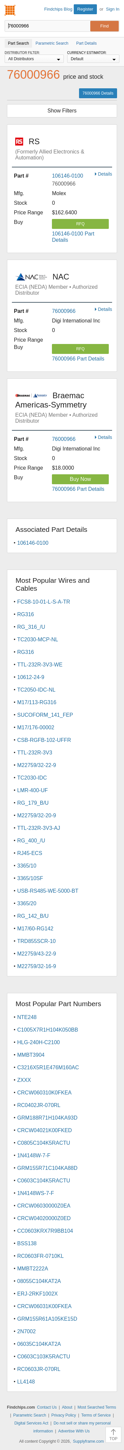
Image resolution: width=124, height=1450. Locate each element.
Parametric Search (29, 1415)
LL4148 (26, 1382)
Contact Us (47, 1407)
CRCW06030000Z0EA (43, 1206)
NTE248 (27, 1017)
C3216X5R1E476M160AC (48, 1067)
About (67, 1407)
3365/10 (26, 866)
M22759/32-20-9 (36, 815)
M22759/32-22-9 (36, 765)
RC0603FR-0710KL (40, 1256)
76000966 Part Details (78, 359)
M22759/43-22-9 (36, 954)
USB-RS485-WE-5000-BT (47, 891)
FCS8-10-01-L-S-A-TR (43, 602)
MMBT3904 (31, 1055)
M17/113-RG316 (36, 702)
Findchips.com (10, 10)
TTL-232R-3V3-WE (39, 664)
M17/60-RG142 (35, 928)
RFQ (80, 224)
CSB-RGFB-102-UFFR (44, 740)
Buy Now (80, 479)
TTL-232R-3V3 (34, 752)
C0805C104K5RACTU (43, 1143)
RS (63, 149)
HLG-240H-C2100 (38, 1042)
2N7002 (26, 1331)
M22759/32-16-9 (36, 966)
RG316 (25, 614)
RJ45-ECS (29, 853)
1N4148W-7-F (33, 1155)
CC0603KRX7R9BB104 (45, 1231)
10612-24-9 (30, 677)
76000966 (63, 311)
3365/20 (26, 903)
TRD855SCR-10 (36, 941)
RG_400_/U (31, 840)
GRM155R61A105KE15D (47, 1319)
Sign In (112, 9)
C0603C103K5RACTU (43, 1356)
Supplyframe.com (88, 1441)
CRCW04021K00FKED (44, 1130)
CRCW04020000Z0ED (44, 1218)
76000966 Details (98, 93)
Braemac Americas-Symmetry (63, 407)
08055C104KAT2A (39, 1281)
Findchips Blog (58, 9)
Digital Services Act (31, 1423)
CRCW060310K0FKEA (44, 1092)
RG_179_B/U (33, 803)
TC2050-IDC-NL (36, 690)
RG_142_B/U (33, 916)
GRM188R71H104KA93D (47, 1118)
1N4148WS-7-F (35, 1193)
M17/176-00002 (35, 727)
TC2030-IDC (32, 778)
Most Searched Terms (96, 1407)
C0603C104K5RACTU (43, 1180)
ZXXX (24, 1080)
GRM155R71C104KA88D (47, 1168)
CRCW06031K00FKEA (44, 1306)
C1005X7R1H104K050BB (47, 1030)
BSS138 (27, 1243)
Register (85, 9)
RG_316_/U (31, 627)
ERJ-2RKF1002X (37, 1294)
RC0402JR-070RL (39, 1105)
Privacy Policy (63, 1415)
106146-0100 (67, 176)
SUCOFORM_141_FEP (45, 715)
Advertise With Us (74, 1431)
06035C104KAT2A (39, 1344)
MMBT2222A (32, 1268)
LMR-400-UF (32, 790)
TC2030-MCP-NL (37, 639)
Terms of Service (96, 1415)
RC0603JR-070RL (39, 1369)
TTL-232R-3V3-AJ (38, 828)
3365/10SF (30, 878)
